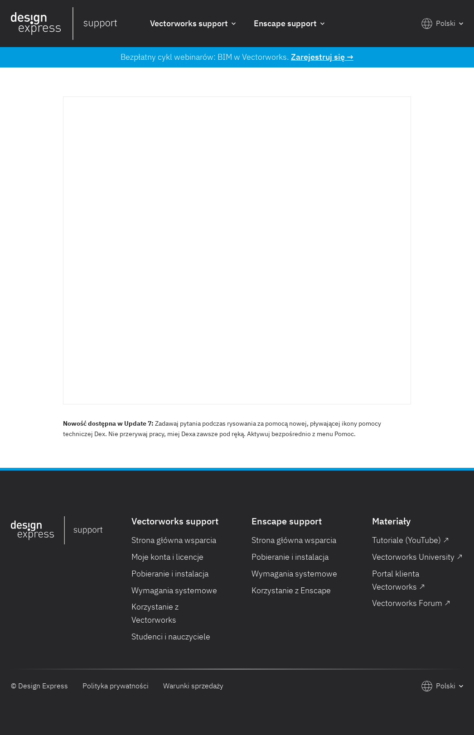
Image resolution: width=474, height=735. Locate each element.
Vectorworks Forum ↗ (411, 603)
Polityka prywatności (115, 685)
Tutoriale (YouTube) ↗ (410, 540)
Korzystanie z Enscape (291, 590)
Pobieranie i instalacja (169, 573)
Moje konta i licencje (167, 557)
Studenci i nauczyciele (170, 636)
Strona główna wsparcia (173, 540)
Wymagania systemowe (174, 590)
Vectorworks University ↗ (417, 557)
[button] (193, 23)
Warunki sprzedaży (193, 685)
